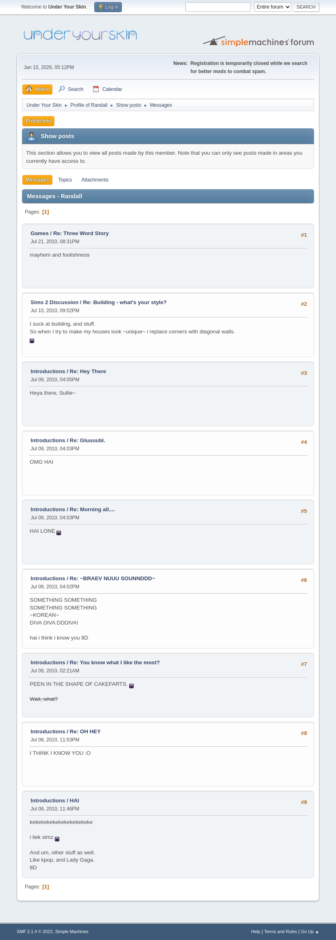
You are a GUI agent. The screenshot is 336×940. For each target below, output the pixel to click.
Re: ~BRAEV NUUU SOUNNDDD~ (112, 578)
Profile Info (38, 121)
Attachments (94, 180)
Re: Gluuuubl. (87, 440)
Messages (37, 180)
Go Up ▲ (310, 931)
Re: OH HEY (85, 731)
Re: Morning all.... (92, 509)
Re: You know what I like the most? (115, 662)
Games (39, 233)
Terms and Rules (280, 931)
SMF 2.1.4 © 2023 (34, 931)
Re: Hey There (88, 371)
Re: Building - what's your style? (125, 302)
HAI (74, 800)
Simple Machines (72, 931)
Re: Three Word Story (81, 233)
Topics (65, 180)
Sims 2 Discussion (54, 302)
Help (255, 931)
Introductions (47, 371)
